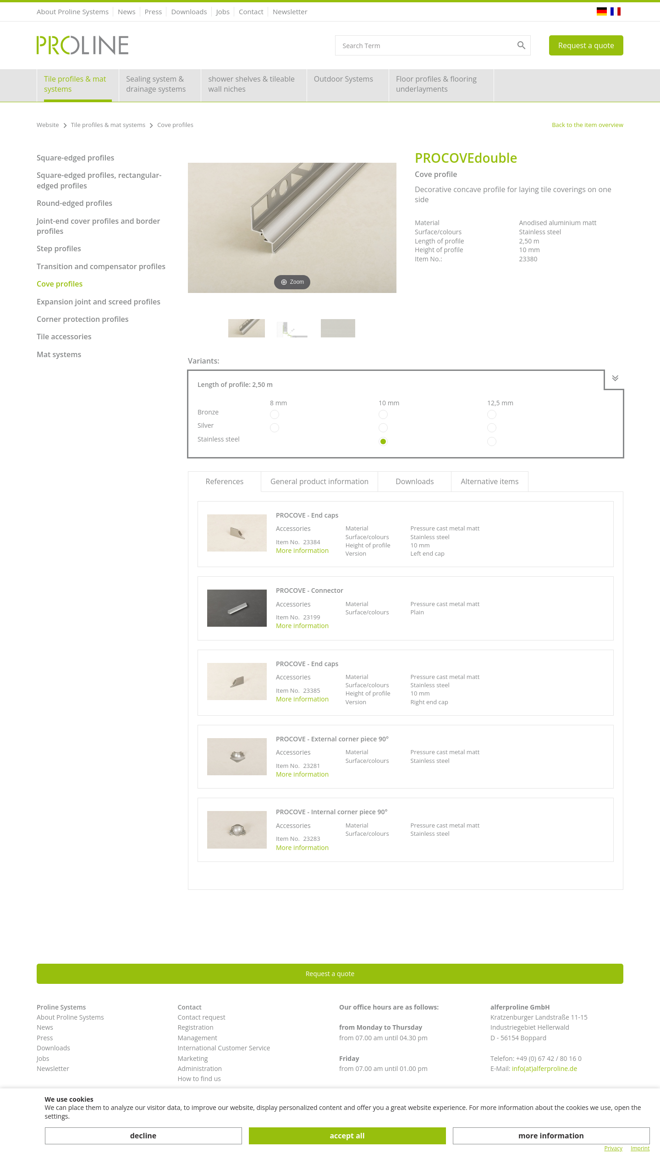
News (127, 11)
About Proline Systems (73, 11)
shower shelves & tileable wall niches (251, 84)
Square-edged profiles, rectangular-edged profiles (99, 180)
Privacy (613, 1148)
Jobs (223, 11)
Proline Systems (61, 1007)
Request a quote (586, 45)
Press (153, 11)
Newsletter (290, 11)
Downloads (189, 11)
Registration (195, 1027)
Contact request (201, 1017)
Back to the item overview (587, 125)
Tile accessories (64, 336)
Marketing (192, 1058)
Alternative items (489, 481)
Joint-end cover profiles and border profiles (98, 226)
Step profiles (59, 248)
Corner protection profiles (83, 319)
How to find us (199, 1078)
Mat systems (59, 354)
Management (197, 1037)
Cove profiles (59, 284)
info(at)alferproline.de (544, 1068)
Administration (199, 1068)
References (225, 481)
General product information (319, 481)
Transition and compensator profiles (101, 266)
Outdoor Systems (343, 79)
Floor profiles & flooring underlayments (436, 84)
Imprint (640, 1148)
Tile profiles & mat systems (75, 84)
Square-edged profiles (75, 158)
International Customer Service (223, 1047)
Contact (251, 11)
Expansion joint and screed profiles (98, 302)
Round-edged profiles (74, 203)
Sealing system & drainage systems (156, 84)
